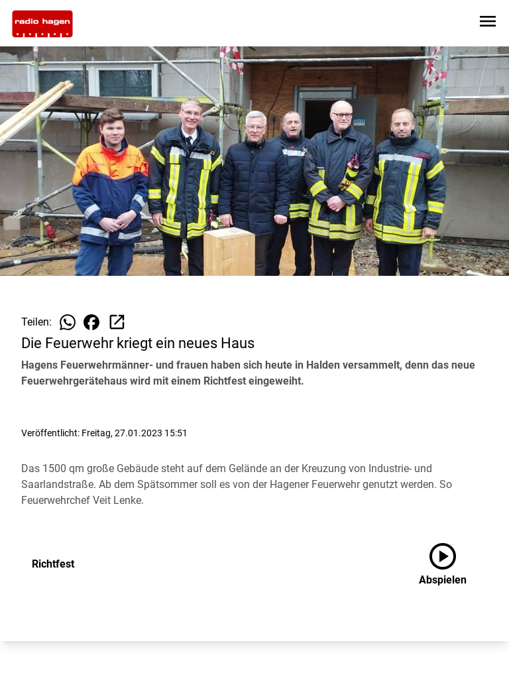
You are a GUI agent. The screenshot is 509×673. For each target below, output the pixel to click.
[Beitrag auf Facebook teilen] (91, 322)
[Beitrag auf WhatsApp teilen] (68, 322)
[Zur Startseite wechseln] (42, 23)
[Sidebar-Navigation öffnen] (487, 23)
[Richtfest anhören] (453, 564)
